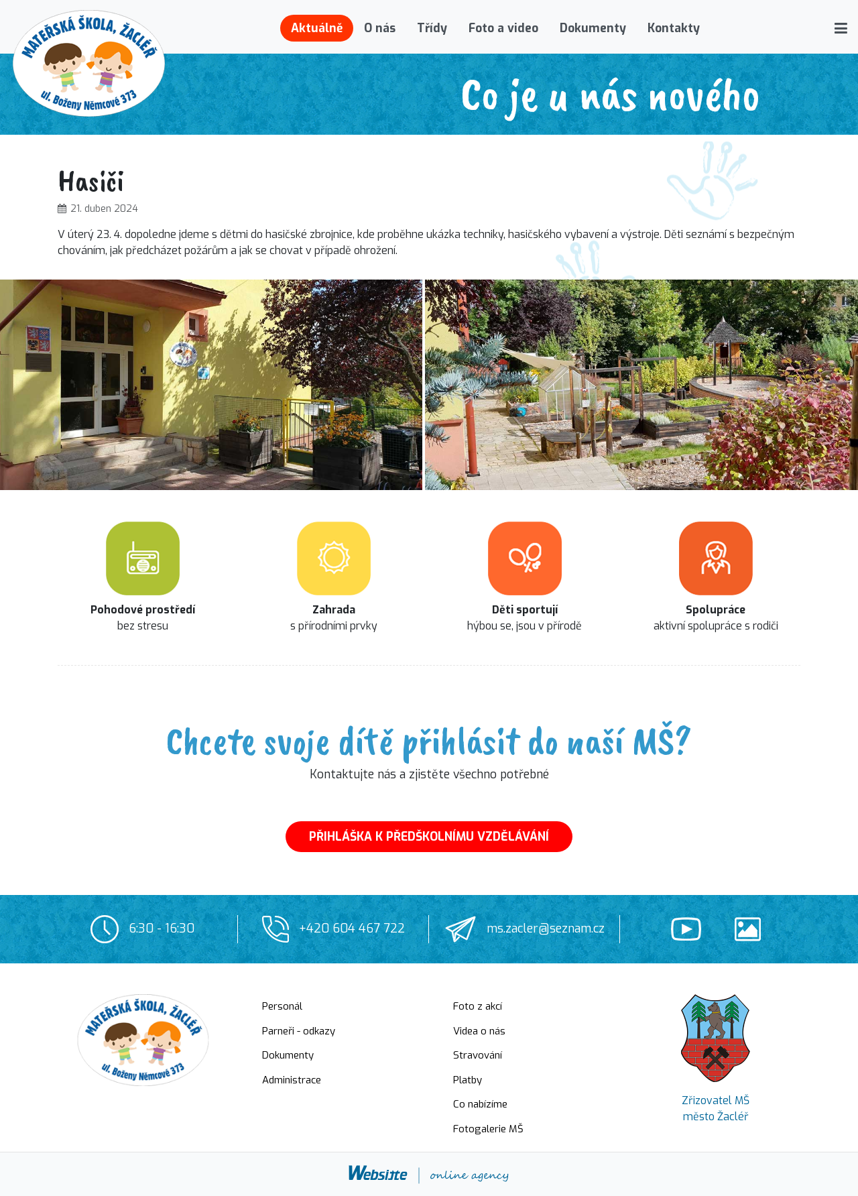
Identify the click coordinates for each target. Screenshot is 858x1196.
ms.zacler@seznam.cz (546, 928)
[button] (841, 28)
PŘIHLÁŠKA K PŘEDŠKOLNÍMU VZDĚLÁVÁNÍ (429, 837)
